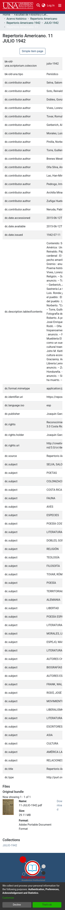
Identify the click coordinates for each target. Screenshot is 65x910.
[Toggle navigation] (59, 5)
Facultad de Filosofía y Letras (31, 14)
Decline (17, 904)
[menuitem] (43, 5)
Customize (8, 897)
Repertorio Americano (43, 18)
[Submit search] (38, 5)
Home (6, 14)
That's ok (47, 904)
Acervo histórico (16, 18)
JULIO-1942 (51, 23)
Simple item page (32, 51)
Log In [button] (51, 5)
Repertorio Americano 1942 (23, 23)
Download (59, 805)
